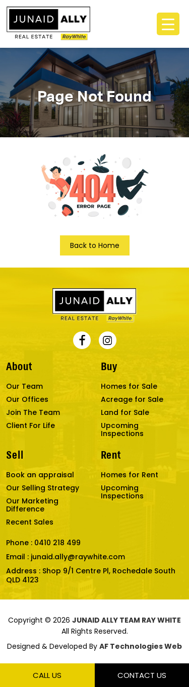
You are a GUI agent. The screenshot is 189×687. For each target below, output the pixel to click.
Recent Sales (29, 522)
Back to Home (94, 245)
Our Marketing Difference (32, 505)
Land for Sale (125, 412)
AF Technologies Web (140, 646)
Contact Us (141, 675)
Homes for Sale (129, 386)
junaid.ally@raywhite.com (78, 556)
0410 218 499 (57, 542)
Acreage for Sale (132, 399)
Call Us (47, 675)
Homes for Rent (129, 475)
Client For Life (30, 425)
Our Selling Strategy (42, 488)
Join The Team (33, 412)
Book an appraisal (40, 475)
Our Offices (27, 399)
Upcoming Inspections (122, 429)
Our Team (24, 386)
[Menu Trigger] (168, 24)
